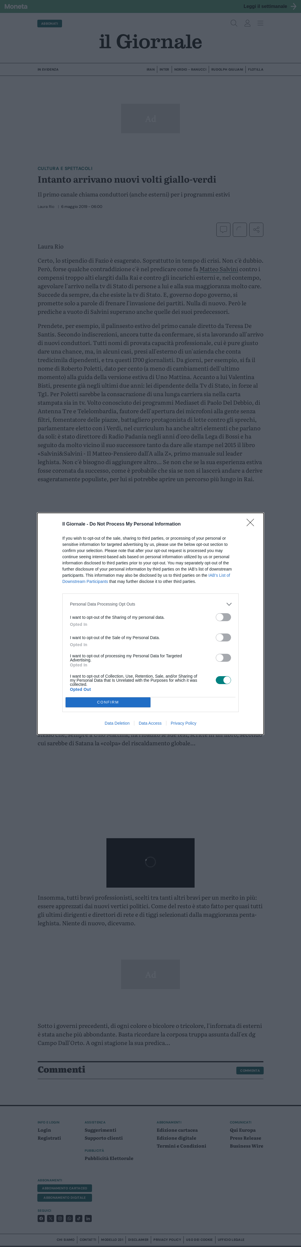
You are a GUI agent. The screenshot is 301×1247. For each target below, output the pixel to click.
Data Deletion (117, 723)
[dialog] (150, 623)
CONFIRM (108, 702)
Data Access (150, 723)
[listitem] (150, 604)
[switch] (223, 617)
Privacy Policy (183, 723)
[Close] (252, 524)
